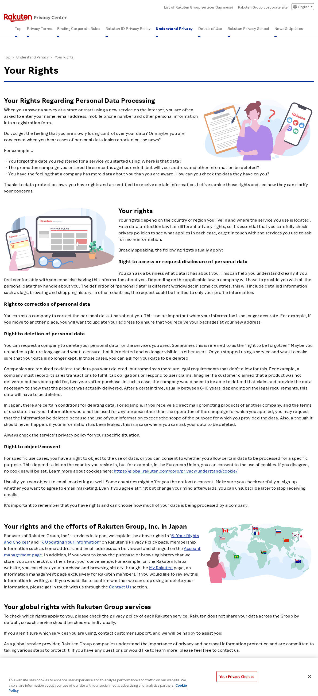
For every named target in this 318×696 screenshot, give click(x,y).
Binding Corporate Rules (78, 28)
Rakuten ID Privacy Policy (128, 28)
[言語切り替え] (303, 6)
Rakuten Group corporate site (263, 7)
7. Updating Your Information (70, 542)
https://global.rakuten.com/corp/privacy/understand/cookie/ (176, 471)
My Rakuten (161, 567)
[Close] (309, 676)
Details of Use (210, 28)
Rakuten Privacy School (248, 28)
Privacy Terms (39, 28)
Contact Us (120, 586)
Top (18, 28)
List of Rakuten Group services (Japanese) (198, 7)
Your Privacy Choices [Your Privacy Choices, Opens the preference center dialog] (236, 676)
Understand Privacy (174, 28)
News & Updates (288, 28)
